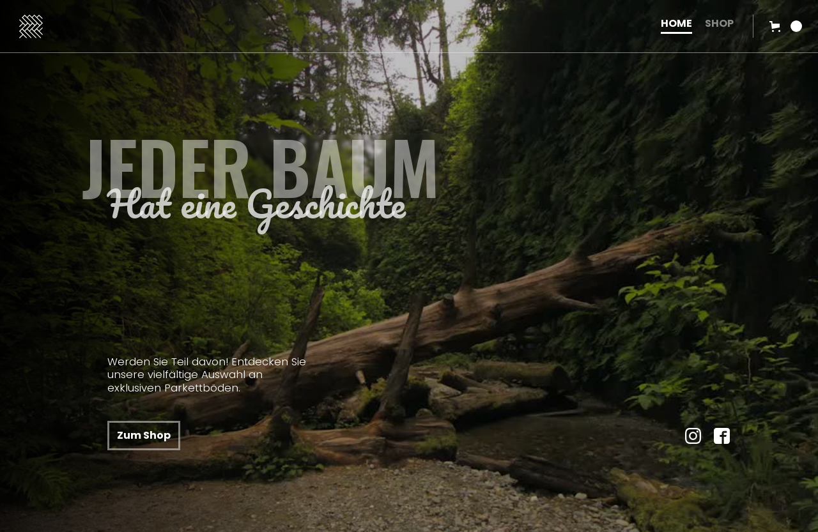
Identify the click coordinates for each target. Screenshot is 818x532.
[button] (786, 26)
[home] (330, 26)
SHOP (719, 25)
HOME (676, 25)
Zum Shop (144, 435)
